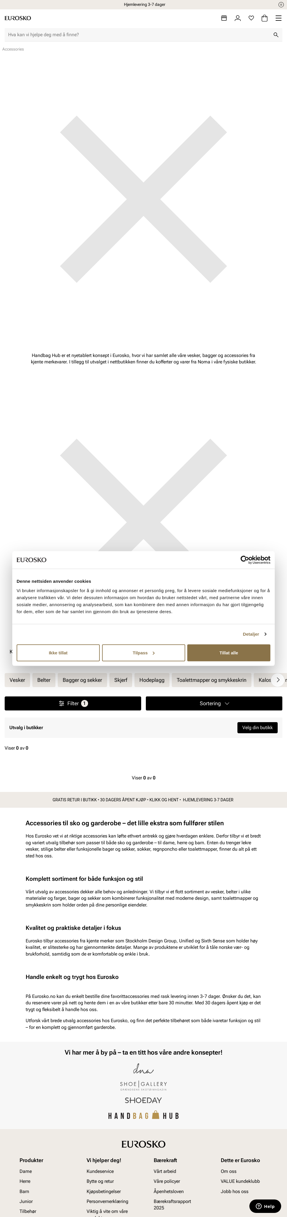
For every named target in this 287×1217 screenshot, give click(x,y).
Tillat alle (229, 652)
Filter (73, 703)
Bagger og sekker (82, 680)
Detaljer (251, 634)
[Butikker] (224, 18)
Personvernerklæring (107, 1201)
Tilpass (144, 652)
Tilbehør (28, 1211)
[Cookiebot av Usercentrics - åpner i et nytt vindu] (244, 560)
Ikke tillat (58, 652)
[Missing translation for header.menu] (278, 18)
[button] (214, 703)
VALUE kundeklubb (240, 1181)
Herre (25, 1181)
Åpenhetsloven (169, 1191)
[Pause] (281, 4)
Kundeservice (100, 1171)
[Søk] (276, 34)
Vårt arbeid (165, 1171)
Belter (43, 680)
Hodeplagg (151, 680)
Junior (26, 1201)
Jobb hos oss (235, 1191)
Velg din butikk (257, 727)
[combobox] (139, 35)
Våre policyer (167, 1181)
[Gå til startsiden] (18, 18)
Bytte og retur (100, 1181)
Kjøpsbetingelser (104, 1191)
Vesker (17, 680)
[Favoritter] (251, 18)
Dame (26, 1171)
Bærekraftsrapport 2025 (172, 1205)
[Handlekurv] (264, 18)
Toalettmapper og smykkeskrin (211, 680)
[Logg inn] (238, 18)
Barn (24, 1191)
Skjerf (120, 680)
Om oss (229, 1171)
